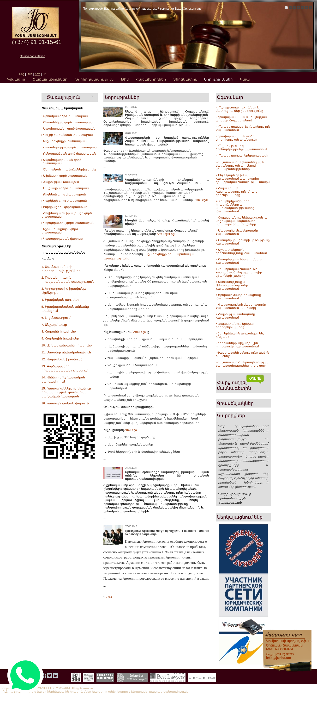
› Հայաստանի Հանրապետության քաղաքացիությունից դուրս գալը (242, 364)
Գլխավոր (16, 79)
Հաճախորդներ (151, 79)
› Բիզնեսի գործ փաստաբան (64, 194)
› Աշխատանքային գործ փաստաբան (60, 230)
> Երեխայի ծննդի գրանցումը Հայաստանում (238, 296)
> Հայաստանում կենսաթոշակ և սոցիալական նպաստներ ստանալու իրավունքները (241, 221)
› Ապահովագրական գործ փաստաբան (62, 161)
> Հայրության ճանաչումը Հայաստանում (235, 316)
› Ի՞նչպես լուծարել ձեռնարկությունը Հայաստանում (241, 147)
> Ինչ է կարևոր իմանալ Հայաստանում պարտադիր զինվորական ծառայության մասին (243, 179)
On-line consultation (32, 56)
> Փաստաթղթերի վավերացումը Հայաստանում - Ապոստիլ (241, 306)
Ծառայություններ (49, 79)
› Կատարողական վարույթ (62, 238)
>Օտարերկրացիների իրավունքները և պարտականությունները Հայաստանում (235, 206)
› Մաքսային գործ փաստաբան (65, 188)
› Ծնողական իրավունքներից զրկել (69, 169)
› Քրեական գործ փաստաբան (65, 116)
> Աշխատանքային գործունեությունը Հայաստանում (241, 251)
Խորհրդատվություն (94, 79)
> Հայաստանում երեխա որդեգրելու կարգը (235, 325)
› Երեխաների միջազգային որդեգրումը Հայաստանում (237, 344)
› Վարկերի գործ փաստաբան (64, 200)
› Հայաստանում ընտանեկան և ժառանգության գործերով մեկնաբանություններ (240, 166)
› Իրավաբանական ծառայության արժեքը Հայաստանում (241, 118)
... (104, 167)
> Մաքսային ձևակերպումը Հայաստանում (237, 232)
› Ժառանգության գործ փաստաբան (69, 147)
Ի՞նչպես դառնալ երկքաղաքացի (242, 155)
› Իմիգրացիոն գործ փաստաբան (67, 207)
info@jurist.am (278, 658)
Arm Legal (201, 200)
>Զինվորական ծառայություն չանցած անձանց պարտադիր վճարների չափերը (239, 272)
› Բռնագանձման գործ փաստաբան (69, 153)
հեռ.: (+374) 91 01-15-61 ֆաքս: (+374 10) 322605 (288, 647)
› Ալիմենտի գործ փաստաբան (65, 175)
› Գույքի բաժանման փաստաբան (67, 135)
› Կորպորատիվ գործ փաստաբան (68, 223)
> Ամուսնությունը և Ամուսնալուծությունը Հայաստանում (232, 285)
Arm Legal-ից (166, 234)
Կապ (245, 79)
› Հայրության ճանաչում (60, 182)
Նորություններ (218, 79)
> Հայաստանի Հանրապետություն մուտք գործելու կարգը (237, 192)
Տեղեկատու (185, 79)
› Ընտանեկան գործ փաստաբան (67, 122)
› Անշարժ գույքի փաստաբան (64, 141)
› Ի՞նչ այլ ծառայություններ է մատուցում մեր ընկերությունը (239, 109)
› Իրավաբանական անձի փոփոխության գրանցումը (236, 138)
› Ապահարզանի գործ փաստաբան (69, 128)
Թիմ (125, 79)
